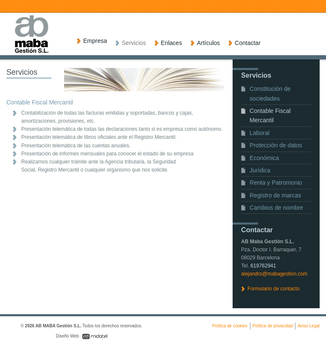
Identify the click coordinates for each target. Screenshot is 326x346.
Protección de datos (276, 145)
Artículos (208, 42)
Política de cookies (229, 325)
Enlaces (171, 42)
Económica (264, 158)
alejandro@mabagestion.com (274, 274)
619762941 (263, 266)
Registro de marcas (275, 195)
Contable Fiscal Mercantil (270, 115)
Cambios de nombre (276, 207)
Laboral (260, 132)
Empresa (95, 40)
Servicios (134, 42)
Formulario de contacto (273, 289)
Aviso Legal (309, 325)
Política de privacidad (273, 325)
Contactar (248, 42)
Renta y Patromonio (276, 182)
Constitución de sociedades (270, 93)
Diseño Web (68, 336)
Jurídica (260, 170)
